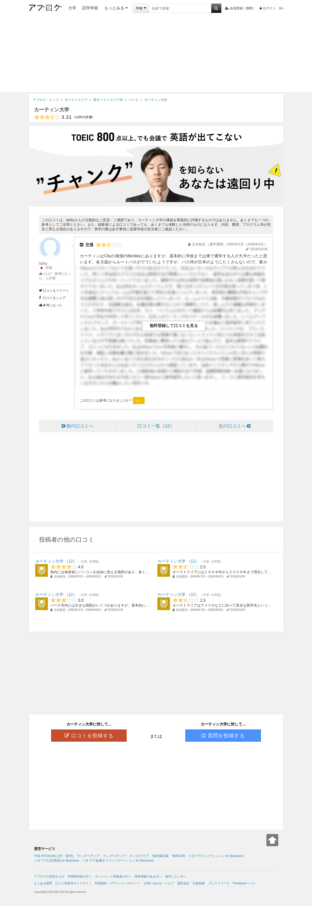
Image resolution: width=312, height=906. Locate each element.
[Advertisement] (156, 54)
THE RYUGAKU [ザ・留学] (54, 856)
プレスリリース (218, 883)
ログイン (268, 8)
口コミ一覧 (155, 426)
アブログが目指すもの (49, 876)
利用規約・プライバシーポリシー (117, 883)
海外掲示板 (160, 856)
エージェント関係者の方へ (113, 876)
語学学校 (90, 8)
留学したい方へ (175, 876)
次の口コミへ (235, 426)
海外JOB (178, 856)
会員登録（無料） (240, 8)
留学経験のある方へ (148, 876)
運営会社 (183, 883)
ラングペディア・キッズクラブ (126, 856)
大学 (72, 8)
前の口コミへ (77, 426)
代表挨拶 (199, 883)
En (281, 8)
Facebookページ (244, 883)
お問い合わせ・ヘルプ (159, 883)
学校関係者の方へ (79, 876)
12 (70, 561)
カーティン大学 (51, 109)
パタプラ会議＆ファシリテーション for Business (118, 860)
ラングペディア (88, 856)
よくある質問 (43, 883)
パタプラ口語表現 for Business (56, 860)
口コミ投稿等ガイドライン (73, 883)
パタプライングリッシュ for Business (215, 856)
